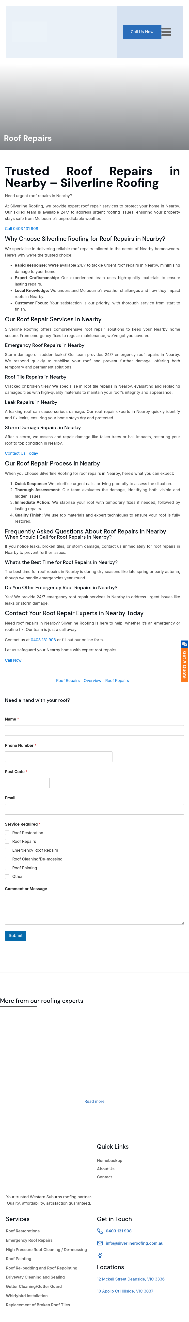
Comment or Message (26, 888)
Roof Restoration (27, 832)
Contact (104, 1176)
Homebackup (109, 1160)
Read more (94, 1101)
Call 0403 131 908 (21, 228)
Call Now (13, 660)
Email (10, 798)
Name (12, 719)
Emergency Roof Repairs (35, 850)
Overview (92, 680)
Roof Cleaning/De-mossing (37, 859)
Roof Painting (24, 867)
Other (17, 876)
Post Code (16, 771)
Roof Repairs (68, 680)
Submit (16, 935)
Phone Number (20, 745)
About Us (105, 1168)
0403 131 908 (43, 639)
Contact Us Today (21, 453)
